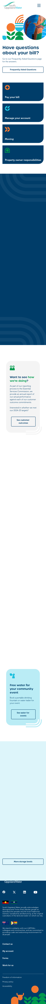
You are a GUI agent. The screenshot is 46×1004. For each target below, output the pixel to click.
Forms (5, 958)
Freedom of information (12, 977)
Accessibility (7, 986)
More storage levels (23, 862)
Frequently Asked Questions (23, 70)
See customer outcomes (23, 421)
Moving (9, 139)
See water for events (23, 714)
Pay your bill (12, 97)
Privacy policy (7, 982)
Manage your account (17, 118)
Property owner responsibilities (23, 160)
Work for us (7, 965)
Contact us (7, 944)
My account (7, 951)
